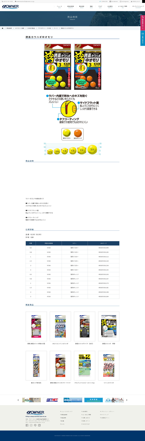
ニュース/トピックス (66, 411)
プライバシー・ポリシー (107, 411)
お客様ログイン (105, 418)
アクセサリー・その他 (44, 28)
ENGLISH (105, 1)
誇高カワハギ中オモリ (67, 28)
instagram (124, 1)
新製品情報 (64, 414)
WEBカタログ (135, 1)
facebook (114, 1)
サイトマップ (104, 414)
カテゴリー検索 (19, 28)
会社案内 (85, 411)
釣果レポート (86, 421)
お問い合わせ (86, 418)
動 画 (62, 421)
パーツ (56, 28)
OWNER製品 (31, 28)
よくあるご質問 (87, 414)
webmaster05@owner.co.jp (24, 1)
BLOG (63, 424)
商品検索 (9, 28)
